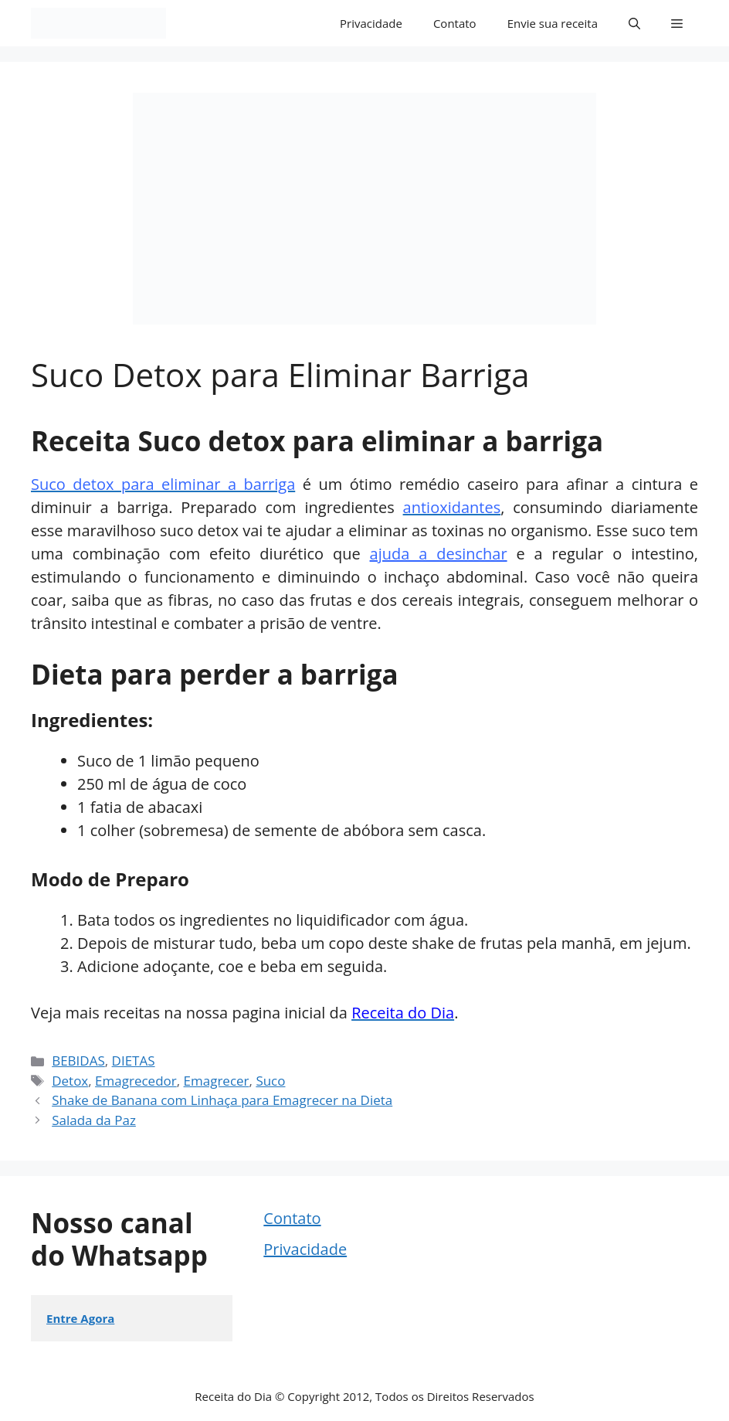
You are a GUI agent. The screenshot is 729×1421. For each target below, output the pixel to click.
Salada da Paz (94, 1120)
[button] (634, 23)
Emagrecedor (136, 1081)
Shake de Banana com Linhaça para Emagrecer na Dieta (222, 1100)
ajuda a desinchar (438, 553)
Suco (270, 1081)
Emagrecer (216, 1081)
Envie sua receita (552, 23)
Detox (70, 1081)
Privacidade (371, 23)
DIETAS (133, 1060)
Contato (454, 23)
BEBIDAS (78, 1060)
